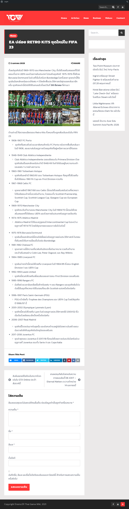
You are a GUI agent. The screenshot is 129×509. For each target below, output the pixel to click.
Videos (108, 18)
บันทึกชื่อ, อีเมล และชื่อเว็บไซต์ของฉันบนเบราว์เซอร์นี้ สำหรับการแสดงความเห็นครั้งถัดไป (44, 476)
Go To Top (123, 504)
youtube (123, 7)
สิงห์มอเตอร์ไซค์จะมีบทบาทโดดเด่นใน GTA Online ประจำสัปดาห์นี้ (27, 379)
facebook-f (118, 7)
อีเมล (11, 444)
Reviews (97, 18)
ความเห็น (13, 409)
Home (64, 18)
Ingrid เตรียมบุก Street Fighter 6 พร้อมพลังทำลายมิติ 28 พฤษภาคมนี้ (106, 79)
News (86, 18)
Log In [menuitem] (6, 1)
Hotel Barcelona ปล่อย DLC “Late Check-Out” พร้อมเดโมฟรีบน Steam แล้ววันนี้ (106, 93)
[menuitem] (2, 1)
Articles (75, 18)
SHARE (75, 63)
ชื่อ (10, 431)
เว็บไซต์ (11, 458)
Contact (120, 18)
